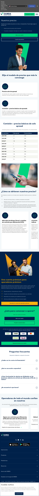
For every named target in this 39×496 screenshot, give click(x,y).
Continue (32, 6)
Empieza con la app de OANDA (9, 476)
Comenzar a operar (29, 14)
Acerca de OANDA (5, 471)
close (37, 6)
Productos (3, 455)
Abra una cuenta (19, 35)
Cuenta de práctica (19, 39)
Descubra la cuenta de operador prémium (19, 303)
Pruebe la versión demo (19, 322)
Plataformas (4, 460)
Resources (3, 466)
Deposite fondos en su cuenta (19, 343)
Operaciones (4, 450)
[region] (19, 489)
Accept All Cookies (19, 493)
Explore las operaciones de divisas (12, 427)
